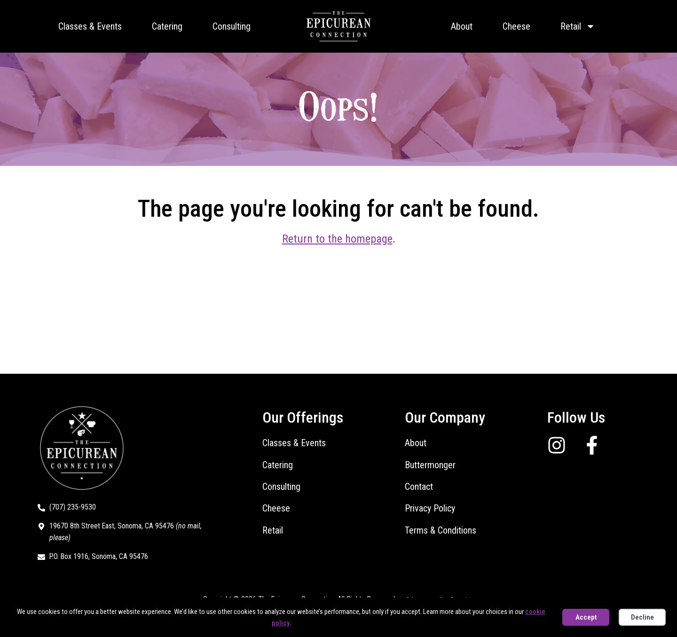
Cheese (516, 26)
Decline (642, 617)
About (461, 26)
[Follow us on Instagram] (560, 445)
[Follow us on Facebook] (595, 445)
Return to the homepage (337, 238)
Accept (586, 617)
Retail (577, 26)
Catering (167, 26)
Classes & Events (90, 26)
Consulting (232, 26)
